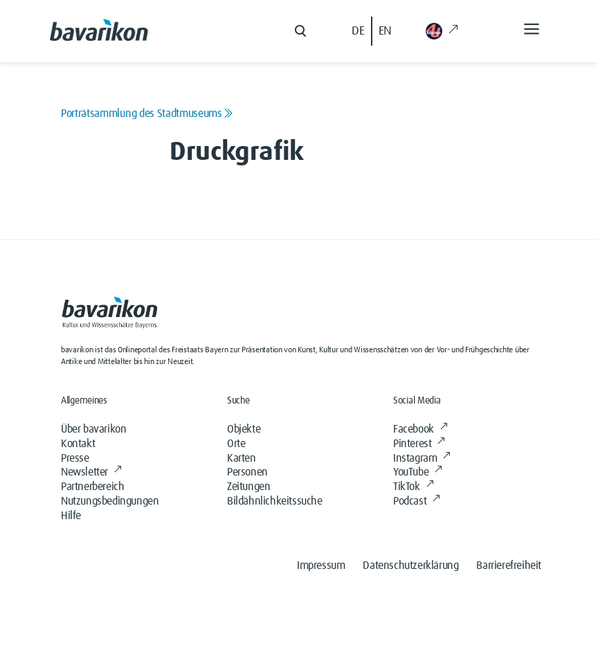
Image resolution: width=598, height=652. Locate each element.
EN (385, 31)
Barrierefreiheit (508, 565)
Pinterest (419, 444)
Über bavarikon (93, 429)
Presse (75, 458)
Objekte (243, 429)
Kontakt (78, 443)
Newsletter (91, 472)
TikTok (413, 486)
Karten (241, 458)
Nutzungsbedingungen (109, 501)
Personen (247, 472)
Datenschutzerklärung (410, 565)
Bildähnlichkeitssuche (275, 501)
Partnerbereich (92, 486)
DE (358, 31)
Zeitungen (248, 486)
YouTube (417, 472)
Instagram (422, 458)
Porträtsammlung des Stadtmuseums (147, 113)
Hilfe (71, 515)
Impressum (321, 565)
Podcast (416, 501)
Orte (236, 443)
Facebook (420, 429)
